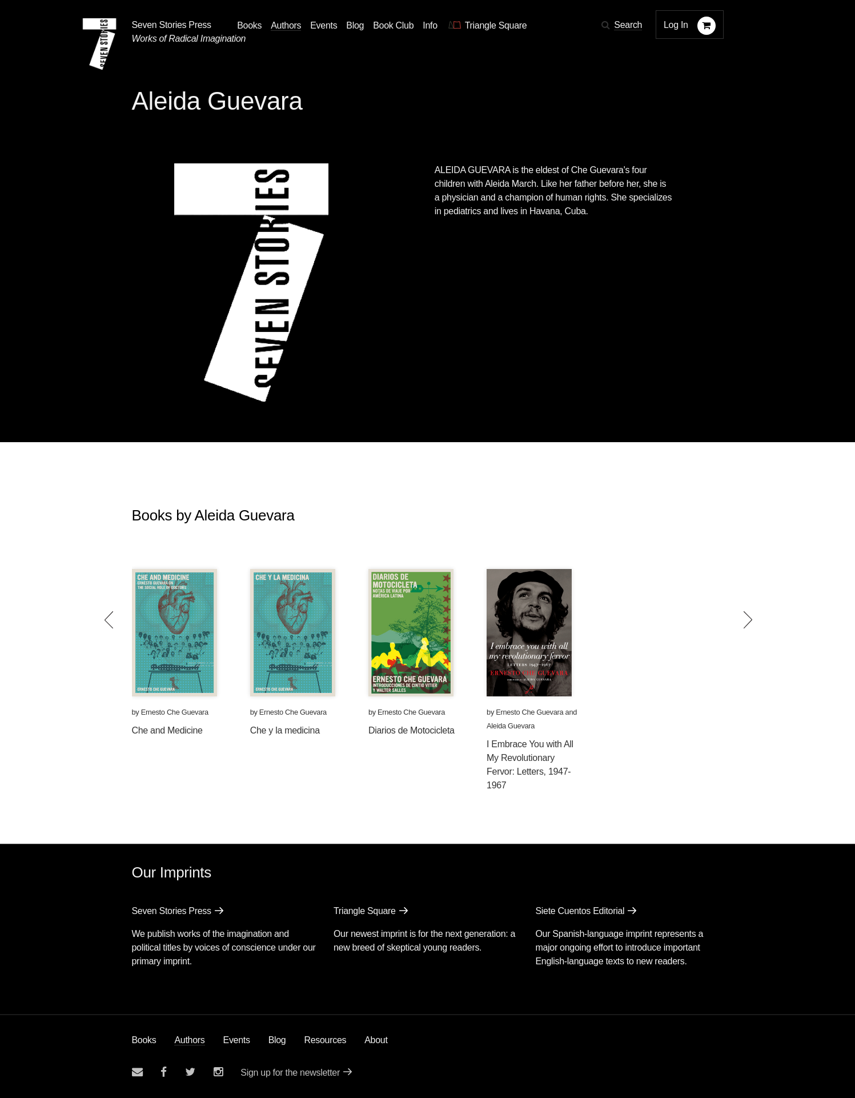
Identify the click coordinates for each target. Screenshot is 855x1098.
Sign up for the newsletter (290, 1072)
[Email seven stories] (137, 1072)
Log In (676, 25)
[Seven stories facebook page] (163, 1072)
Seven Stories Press (171, 25)
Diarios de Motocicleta (411, 730)
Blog (277, 1040)
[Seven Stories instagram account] (218, 1072)
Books (144, 1040)
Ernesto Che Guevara (174, 712)
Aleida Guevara (511, 726)
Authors (189, 1040)
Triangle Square (365, 911)
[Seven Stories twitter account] (190, 1072)
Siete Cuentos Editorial (579, 911)
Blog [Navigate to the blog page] (355, 25)
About (375, 1040)
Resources (325, 1040)
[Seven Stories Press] (99, 44)
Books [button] (249, 25)
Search (628, 25)
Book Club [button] (393, 25)
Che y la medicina (285, 730)
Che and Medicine (167, 730)
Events (236, 1040)
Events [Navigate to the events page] (323, 25)
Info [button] (430, 25)
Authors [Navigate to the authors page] (286, 25)
